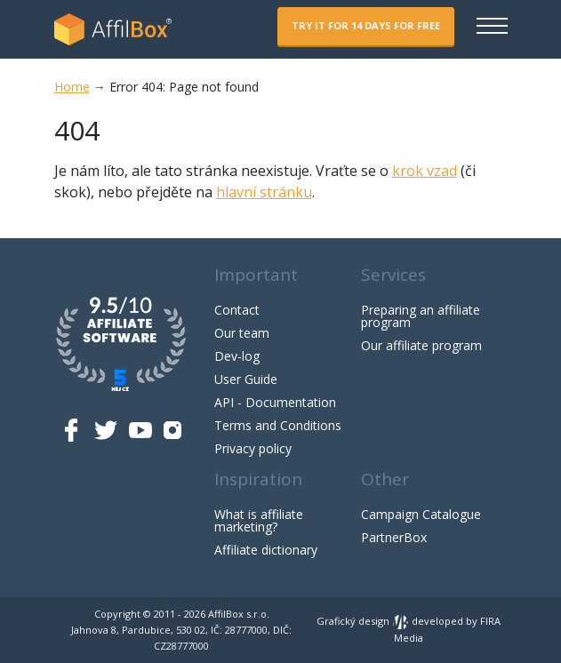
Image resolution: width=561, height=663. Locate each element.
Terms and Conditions (277, 425)
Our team (241, 332)
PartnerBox (394, 537)
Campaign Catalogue (421, 514)
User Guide (245, 379)
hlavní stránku (264, 192)
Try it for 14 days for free (366, 25)
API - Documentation (275, 402)
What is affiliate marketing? (258, 520)
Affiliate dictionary (265, 549)
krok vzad (424, 170)
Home (72, 86)
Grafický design (363, 620)
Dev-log (237, 355)
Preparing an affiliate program (420, 316)
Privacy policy (253, 448)
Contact (237, 309)
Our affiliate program (421, 345)
